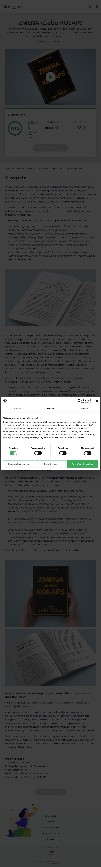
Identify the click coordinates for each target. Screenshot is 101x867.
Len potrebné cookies (18, 464)
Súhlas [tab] (17, 408)
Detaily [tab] (50, 408)
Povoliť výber (50, 464)
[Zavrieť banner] (97, 401)
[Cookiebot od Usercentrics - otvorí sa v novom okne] (79, 401)
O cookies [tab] (83, 408)
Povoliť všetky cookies (82, 464)
